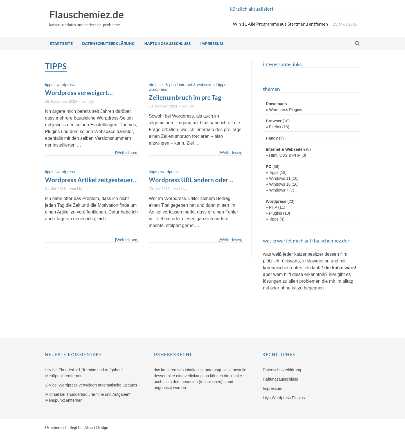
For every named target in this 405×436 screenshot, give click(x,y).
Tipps (49, 84)
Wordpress (66, 84)
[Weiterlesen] (126, 152)
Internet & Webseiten (197, 84)
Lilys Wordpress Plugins (284, 397)
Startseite (61, 43)
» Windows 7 (277, 190)
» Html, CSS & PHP (283, 155)
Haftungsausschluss (167, 43)
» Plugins (274, 213)
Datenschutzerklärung (108, 43)
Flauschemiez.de (86, 14)
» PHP (271, 207)
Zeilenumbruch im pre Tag (185, 97)
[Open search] (357, 43)
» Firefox (273, 127)
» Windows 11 (278, 178)
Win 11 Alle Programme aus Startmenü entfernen (280, 23)
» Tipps (272, 172)
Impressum (211, 43)
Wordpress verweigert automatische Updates (77, 97)
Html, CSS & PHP (162, 84)
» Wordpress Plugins (284, 109)
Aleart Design (96, 427)
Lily (91, 101)
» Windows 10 (278, 184)
